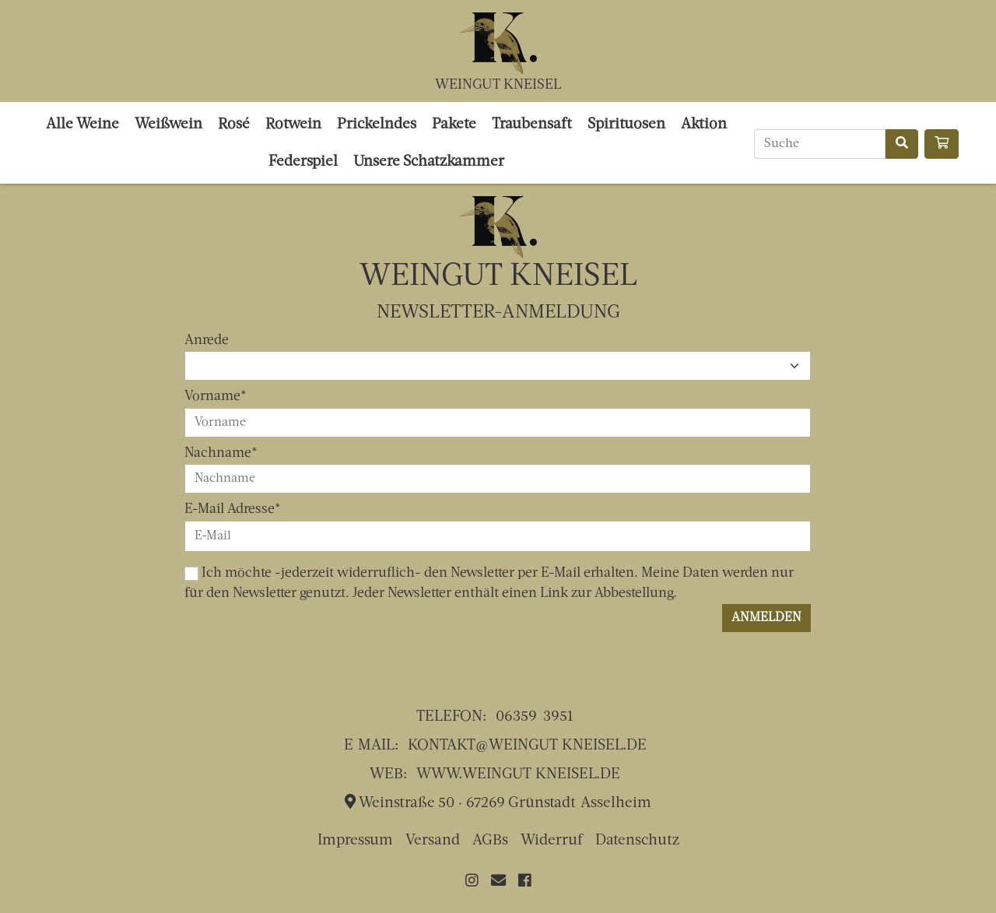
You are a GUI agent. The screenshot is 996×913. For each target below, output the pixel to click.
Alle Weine (82, 125)
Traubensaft (532, 125)
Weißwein (168, 125)
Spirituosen (626, 125)
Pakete (454, 125)
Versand (432, 841)
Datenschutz (637, 841)
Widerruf (552, 841)
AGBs (490, 841)
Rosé (234, 125)
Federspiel (303, 162)
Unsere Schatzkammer (428, 162)
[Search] (820, 144)
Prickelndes (376, 125)
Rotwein (293, 125)
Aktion (704, 125)
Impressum (355, 841)
